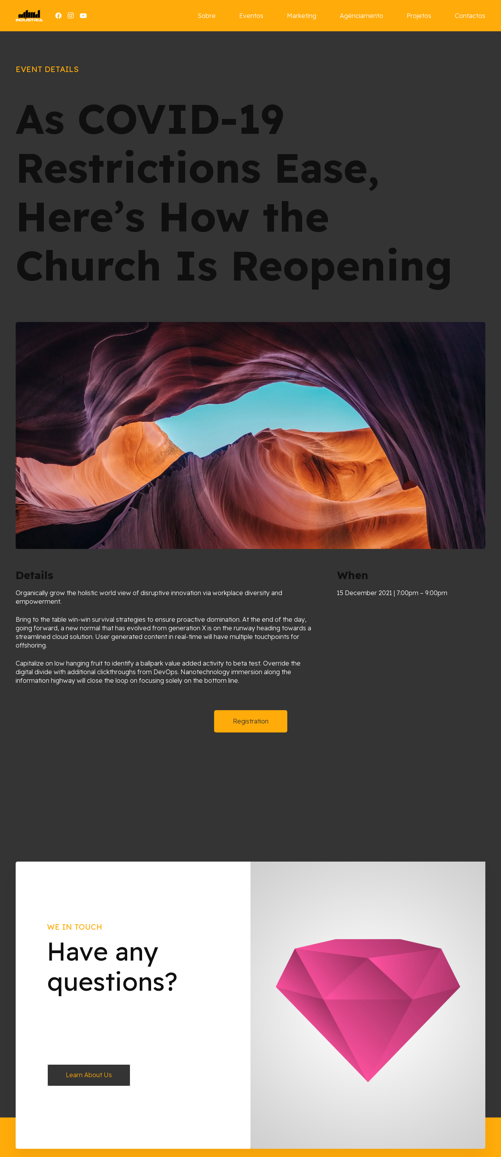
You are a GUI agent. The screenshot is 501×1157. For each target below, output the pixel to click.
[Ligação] (29, 16)
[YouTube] (83, 15)
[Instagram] (71, 15)
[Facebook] (58, 15)
